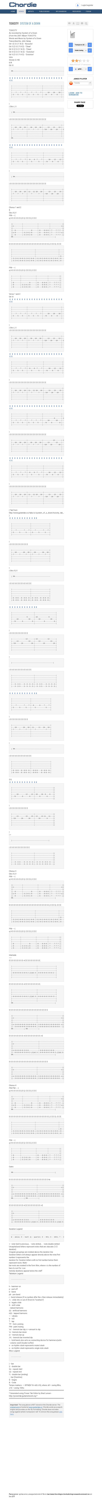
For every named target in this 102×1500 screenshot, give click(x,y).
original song (15, 1407)
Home (13, 11)
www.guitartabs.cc (35, 1407)
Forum (88, 11)
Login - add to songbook (75, 94)
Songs (21, 11)
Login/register (87, 5)
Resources (77, 11)
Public (44, 11)
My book (61, 11)
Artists (31, 11)
